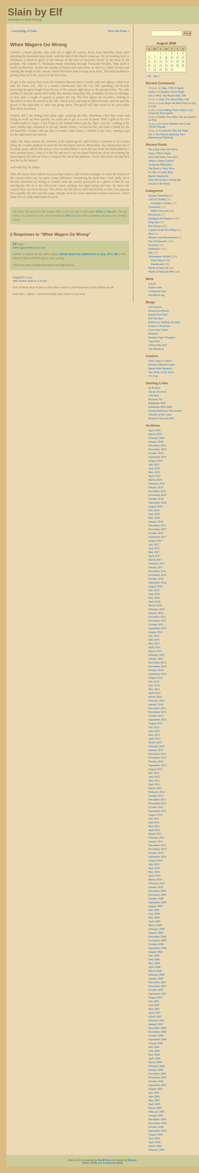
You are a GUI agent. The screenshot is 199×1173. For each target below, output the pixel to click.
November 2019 (157, 449)
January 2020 (155, 441)
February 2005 (156, 1111)
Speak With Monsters (160, 368)
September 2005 (157, 1084)
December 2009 (157, 890)
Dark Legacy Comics (160, 360)
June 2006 (154, 1050)
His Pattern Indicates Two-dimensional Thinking (167, 136)
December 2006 (157, 1027)
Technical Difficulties (160, 164)
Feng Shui (154, 222)
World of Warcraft (106, 211)
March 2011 (155, 833)
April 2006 (154, 1058)
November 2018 (157, 494)
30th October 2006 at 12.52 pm (30, 280)
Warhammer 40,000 (159, 256)
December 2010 (157, 845)
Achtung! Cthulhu (161, 203)
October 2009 (156, 898)
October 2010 (156, 852)
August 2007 (155, 997)
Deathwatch (157, 263)
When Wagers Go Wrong (38, 44)
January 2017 (155, 567)
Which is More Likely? (161, 160)
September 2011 (157, 810)
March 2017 (155, 559)
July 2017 (153, 544)
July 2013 (153, 727)
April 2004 (154, 1142)
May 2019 (154, 472)
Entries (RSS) (89, 1163)
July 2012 (153, 772)
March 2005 (155, 1107)
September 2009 (157, 902)
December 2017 (157, 525)
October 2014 (156, 670)
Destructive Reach (158, 310)
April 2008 (154, 966)
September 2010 (157, 856)
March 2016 (155, 605)
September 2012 (157, 765)
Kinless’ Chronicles (159, 325)
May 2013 (154, 734)
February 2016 (156, 609)
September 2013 (157, 719)
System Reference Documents (165, 410)
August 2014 (155, 677)
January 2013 (155, 749)
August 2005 (155, 1088)
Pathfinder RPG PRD (160, 406)
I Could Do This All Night (173, 130)
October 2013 (156, 715)
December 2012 (157, 753)
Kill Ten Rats (155, 318)
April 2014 (154, 692)
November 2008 (157, 940)
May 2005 (154, 1100)
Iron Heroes (154, 225)
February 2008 (156, 974)
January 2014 (155, 704)
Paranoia (153, 244)
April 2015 (154, 647)
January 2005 (155, 1115)
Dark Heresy (158, 260)
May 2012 (154, 780)
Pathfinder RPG (157, 403)
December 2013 (157, 708)
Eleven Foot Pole (158, 314)
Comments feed (157, 291)
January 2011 (155, 841)
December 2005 (157, 1073)
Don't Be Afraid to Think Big (164, 179)
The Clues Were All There (162, 149)
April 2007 (154, 1012)
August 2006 (155, 1043)
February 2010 (156, 883)
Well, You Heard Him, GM (171, 95)
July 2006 (153, 1046)
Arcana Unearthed (158, 195)
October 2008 (156, 944)
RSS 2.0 (70, 215)
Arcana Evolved (157, 391)
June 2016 (154, 593)
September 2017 (157, 536)
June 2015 (154, 639)
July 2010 (153, 864)
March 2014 (155, 696)
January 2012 (155, 795)
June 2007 (154, 1005)
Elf (14, 244)
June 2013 (154, 730)
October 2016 (156, 578)
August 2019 (155, 460)
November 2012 (157, 757)
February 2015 (156, 654)
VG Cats (153, 375)
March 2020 (155, 433)
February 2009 (156, 928)
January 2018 (155, 521)
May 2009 (154, 917)
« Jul (148, 75)
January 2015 (155, 658)
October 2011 (156, 807)
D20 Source (154, 306)
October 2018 (156, 498)
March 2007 (155, 1016)
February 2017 (156, 563)
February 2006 (156, 1065)
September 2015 (157, 628)
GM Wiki (153, 395)
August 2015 (155, 631)
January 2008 (155, 978)
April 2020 (154, 430)
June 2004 (154, 1138)
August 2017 (155, 540)
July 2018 (153, 510)
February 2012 (156, 791)
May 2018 (154, 517)
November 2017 (157, 529)
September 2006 (157, 1039)
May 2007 (154, 1008)
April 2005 (154, 1103)
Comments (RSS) (113, 1163)
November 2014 (157, 666)
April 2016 (154, 601)
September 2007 (157, 993)
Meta (151, 233)
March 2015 (155, 650)
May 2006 (154, 1054)
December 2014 (157, 662)
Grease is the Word (159, 183)
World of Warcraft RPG (161, 271)
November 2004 (157, 1123)
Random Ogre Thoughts (161, 337)
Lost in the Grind (157, 329)
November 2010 (157, 848)
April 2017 (154, 555)
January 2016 (155, 612)
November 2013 (157, 711)
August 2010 (155, 860)
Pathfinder (154, 248)
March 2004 (155, 1145)
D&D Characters (160, 210)
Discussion (154, 214)
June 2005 (154, 1096)
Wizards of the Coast (160, 414)
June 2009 (154, 913)
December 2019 (157, 445)
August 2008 (155, 951)
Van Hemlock (156, 348)
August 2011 (155, 814)
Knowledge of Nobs (24, 31)
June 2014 (154, 685)
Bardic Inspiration (158, 175)
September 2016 (157, 582)
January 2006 (155, 1069)
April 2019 (154, 475)
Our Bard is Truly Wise (161, 168)
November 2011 (157, 803)
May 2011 (154, 826)
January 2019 (155, 487)
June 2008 (154, 959)
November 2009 (157, 894)
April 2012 (154, 784)
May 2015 (154, 643)
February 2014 (156, 700)
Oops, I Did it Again (172, 87)
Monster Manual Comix (161, 364)
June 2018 (154, 513)
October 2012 (156, 761)
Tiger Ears (154, 341)
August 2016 (155, 586)
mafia (151, 91)
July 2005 (153, 1092)
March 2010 (155, 879)
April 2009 (154, 921)
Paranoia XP (155, 399)
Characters (154, 206)
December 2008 (157, 936)
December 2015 (157, 616)
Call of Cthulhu (157, 199)
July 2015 (153, 635)
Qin (150, 252)
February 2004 (156, 1149)
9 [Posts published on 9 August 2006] (166, 57)
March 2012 (155, 788)
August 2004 (155, 1134)
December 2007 (157, 982)
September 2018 (157, 502)
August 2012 (155, 768)
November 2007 (157, 985)
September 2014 (157, 673)
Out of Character (157, 241)
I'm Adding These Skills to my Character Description (170, 111)
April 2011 (154, 829)
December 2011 (157, 799)
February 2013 (156, 746)
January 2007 (155, 1024)
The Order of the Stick (160, 372)
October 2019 (156, 453)
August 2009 (155, 906)
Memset (132, 1160)
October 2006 (156, 1035)
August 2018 (155, 506)
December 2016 (157, 571)
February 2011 (156, 837)
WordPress (104, 1160)
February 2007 (156, 1020)
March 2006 (155, 1062)
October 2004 (156, 1126)
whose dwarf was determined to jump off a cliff (89, 254)
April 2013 (154, 738)
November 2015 (157, 620)
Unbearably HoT (157, 344)
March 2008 (155, 970)
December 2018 (157, 491)
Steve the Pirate (117, 31)
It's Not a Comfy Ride (160, 172)
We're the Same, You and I (163, 156)
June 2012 (154, 776)
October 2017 (156, 532)
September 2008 (157, 947)
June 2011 (154, 822)
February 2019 (156, 483)
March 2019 (155, 479)
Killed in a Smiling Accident (164, 322)
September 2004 (157, 1130)
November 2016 (157, 574)
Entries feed (155, 287)
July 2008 (153, 955)
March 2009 (155, 925)
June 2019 (154, 468)
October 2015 (156, 624)
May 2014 (154, 689)
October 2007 (156, 989)
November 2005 (157, 1077)
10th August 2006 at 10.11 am (29, 247)
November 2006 (157, 1031)
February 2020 (156, 437)
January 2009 (155, 932)
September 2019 (157, 456)
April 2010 (154, 875)
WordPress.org (156, 294)
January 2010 (155, 887)
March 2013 (155, 742)
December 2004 (157, 1119)
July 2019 (153, 464)
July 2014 (153, 681)
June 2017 (154, 548)
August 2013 (155, 723)
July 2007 (153, 1001)
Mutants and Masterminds (162, 237)
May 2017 (154, 552)
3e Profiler (154, 387)
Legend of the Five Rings (162, 229)
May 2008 (154, 963)
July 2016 (153, 590)
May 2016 (154, 597)
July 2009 (153, 909)
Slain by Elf (35, 12)
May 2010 (154, 871)
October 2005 (156, 1081)
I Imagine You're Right (171, 91)
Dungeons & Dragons (160, 218)
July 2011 (153, 818)
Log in (152, 283)
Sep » (156, 75)
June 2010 (154, 867)
